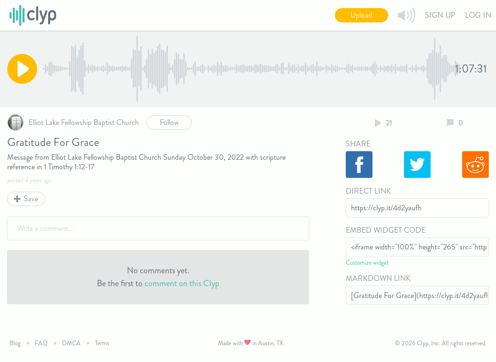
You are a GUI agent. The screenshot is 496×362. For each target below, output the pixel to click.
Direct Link (368, 191)
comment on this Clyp (182, 283)
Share (358, 143)
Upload (361, 15)
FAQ (41, 343)
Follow (169, 122)
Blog (15, 343)
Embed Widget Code (385, 230)
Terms (102, 343)
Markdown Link (378, 278)
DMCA (71, 343)
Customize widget (367, 262)
